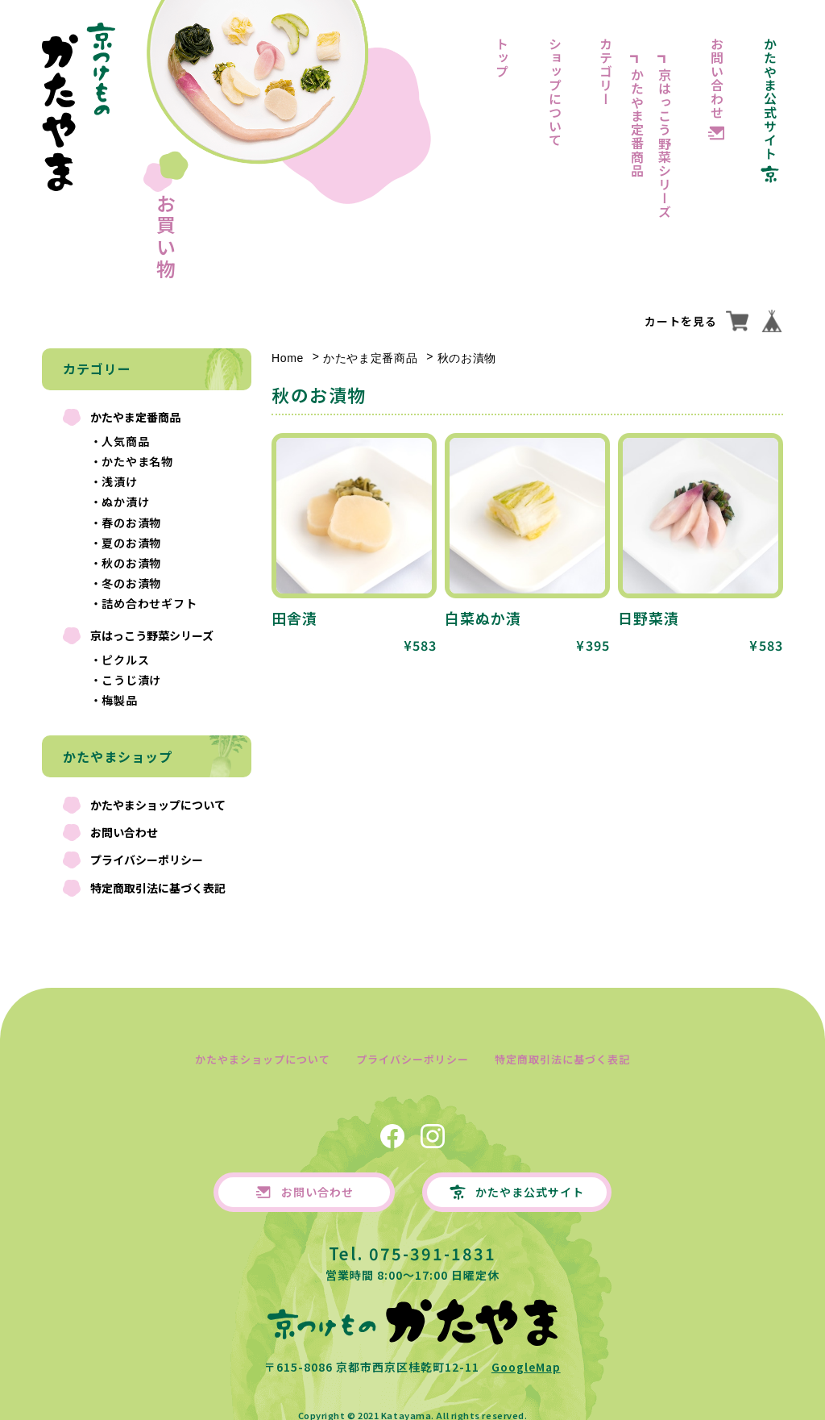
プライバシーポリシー (146, 860)
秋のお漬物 (132, 563)
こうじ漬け (132, 680)
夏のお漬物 (132, 543)
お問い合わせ (717, 78)
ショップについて (555, 92)
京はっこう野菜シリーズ (664, 143)
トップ (502, 57)
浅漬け (120, 481)
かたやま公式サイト (770, 98)
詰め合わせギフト (150, 603)
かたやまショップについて (158, 805)
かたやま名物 (138, 461)
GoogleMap (526, 1355)
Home (288, 358)
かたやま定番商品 (637, 122)
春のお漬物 (132, 522)
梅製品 (120, 700)
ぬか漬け (126, 501)
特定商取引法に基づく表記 (158, 888)
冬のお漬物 (132, 583)
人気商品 (126, 441)
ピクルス (126, 660)
